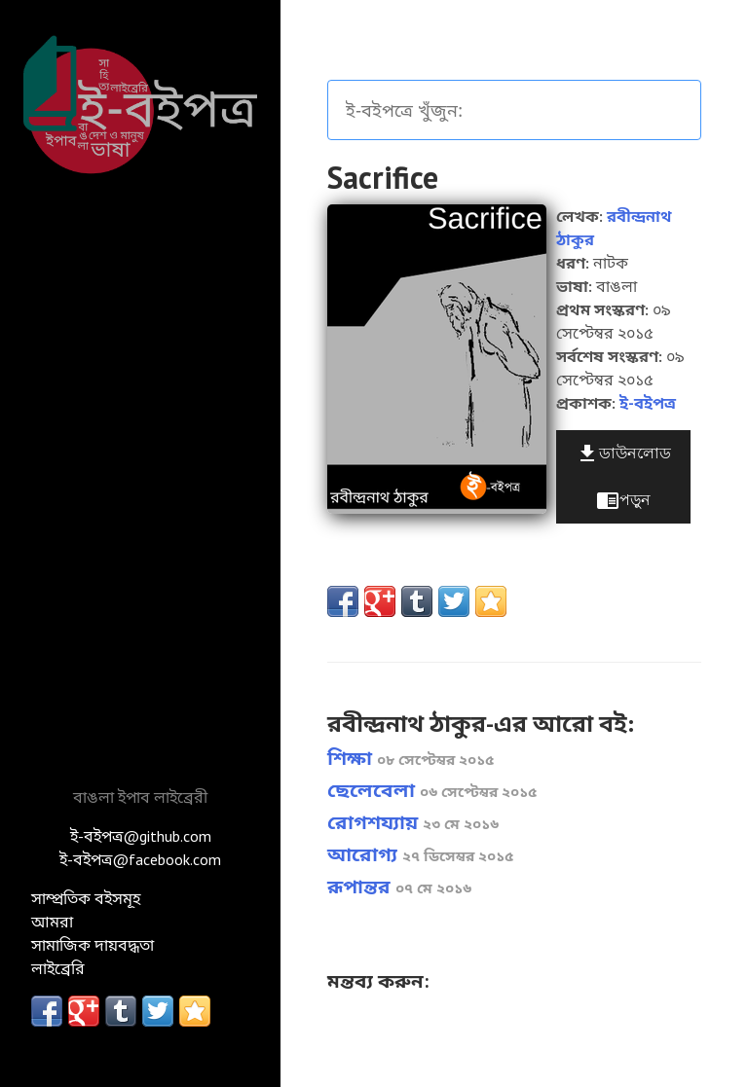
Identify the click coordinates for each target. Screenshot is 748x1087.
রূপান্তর (399, 886)
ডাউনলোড (623, 453)
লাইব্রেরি (58, 968)
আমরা (52, 921)
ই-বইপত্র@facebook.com (140, 859)
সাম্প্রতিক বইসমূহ (85, 898)
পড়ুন (623, 500)
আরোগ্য (420, 854)
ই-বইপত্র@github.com (140, 836)
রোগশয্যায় (413, 822)
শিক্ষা (410, 758)
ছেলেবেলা (432, 790)
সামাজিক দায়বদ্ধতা (92, 945)
